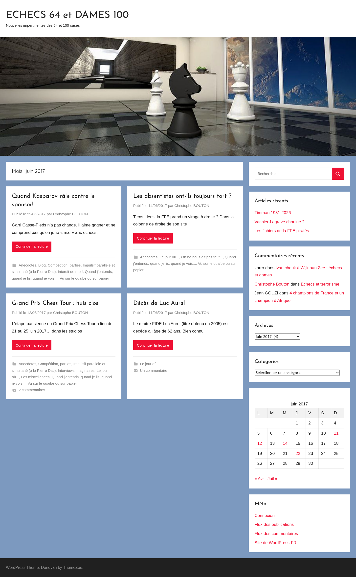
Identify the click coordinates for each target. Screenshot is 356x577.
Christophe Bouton (272, 284)
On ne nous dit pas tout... (202, 257)
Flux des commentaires (276, 533)
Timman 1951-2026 (273, 212)
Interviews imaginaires (76, 370)
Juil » (272, 478)
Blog (42, 265)
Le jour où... (169, 257)
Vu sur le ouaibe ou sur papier (84, 278)
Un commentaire (153, 370)
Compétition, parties (64, 265)
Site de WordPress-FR (276, 542)
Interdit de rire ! (70, 271)
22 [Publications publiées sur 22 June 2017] (298, 453)
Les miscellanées (35, 377)
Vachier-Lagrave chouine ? (280, 222)
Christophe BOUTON (70, 214)
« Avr (259, 478)
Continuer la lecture (32, 246)
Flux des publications (274, 524)
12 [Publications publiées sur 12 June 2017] (259, 443)
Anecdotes (27, 265)
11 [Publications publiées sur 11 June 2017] (336, 433)
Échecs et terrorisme (320, 284)
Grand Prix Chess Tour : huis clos (55, 303)
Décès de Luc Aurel (159, 303)
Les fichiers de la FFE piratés (282, 230)
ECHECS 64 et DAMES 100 (67, 15)
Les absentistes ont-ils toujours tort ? (182, 196)
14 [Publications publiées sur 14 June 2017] (285, 443)
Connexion (265, 515)
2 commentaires (32, 390)
